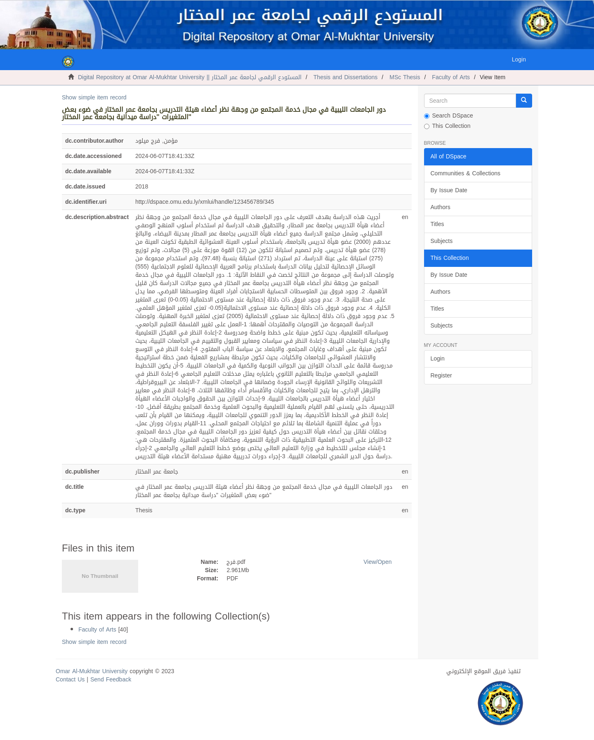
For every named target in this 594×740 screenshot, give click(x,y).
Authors (440, 207)
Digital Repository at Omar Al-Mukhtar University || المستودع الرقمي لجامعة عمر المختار (190, 77)
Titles (437, 224)
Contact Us (70, 679)
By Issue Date (449, 190)
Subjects (442, 241)
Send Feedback (110, 679)
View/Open (377, 562)
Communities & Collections (466, 173)
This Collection (447, 126)
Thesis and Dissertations (346, 77)
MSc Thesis (404, 77)
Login (438, 358)
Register (441, 375)
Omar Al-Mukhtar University (91, 671)
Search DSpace (448, 116)
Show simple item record (94, 97)
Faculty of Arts (451, 77)
